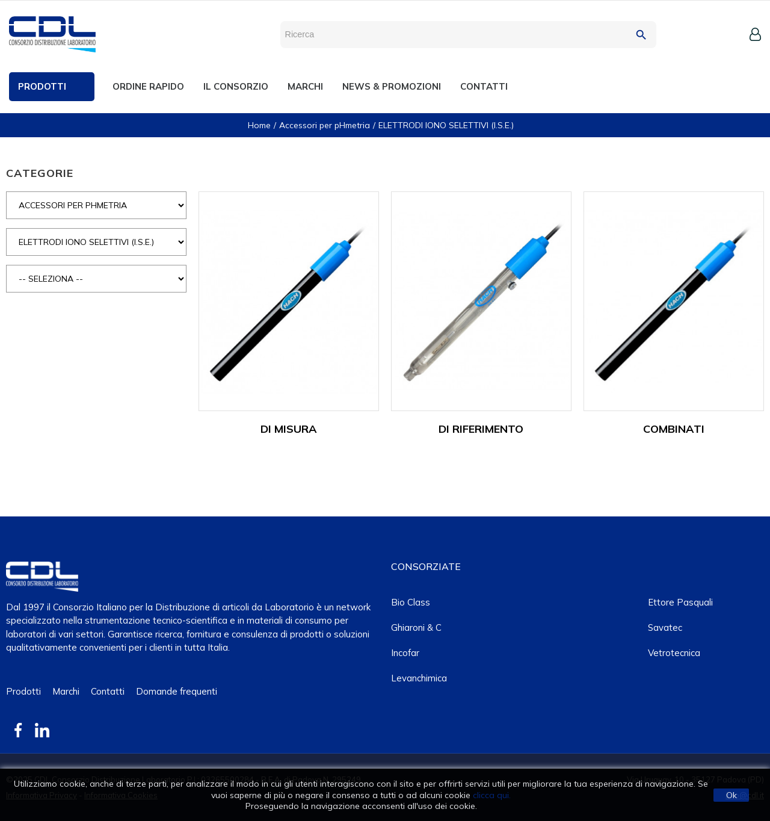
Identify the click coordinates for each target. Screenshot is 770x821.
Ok (731, 795)
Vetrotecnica (674, 652)
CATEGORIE (39, 173)
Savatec (665, 627)
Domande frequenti (176, 691)
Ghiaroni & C (416, 627)
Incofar (405, 652)
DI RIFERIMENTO (481, 429)
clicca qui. (492, 795)
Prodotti (23, 691)
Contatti (108, 691)
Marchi (65, 691)
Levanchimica (419, 678)
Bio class (410, 602)
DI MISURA (288, 429)
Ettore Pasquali (680, 602)
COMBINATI (673, 429)
